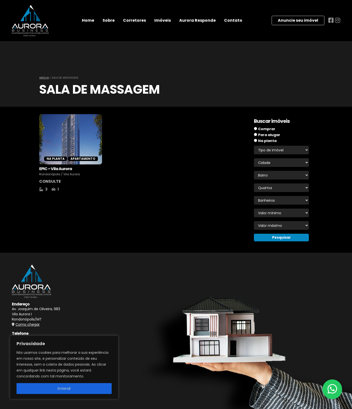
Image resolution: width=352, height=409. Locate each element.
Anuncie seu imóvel (298, 20)
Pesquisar (281, 237)
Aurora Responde (197, 20)
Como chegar (28, 324)
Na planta (267, 140)
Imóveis (162, 20)
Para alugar (269, 134)
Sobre (109, 20)
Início (44, 78)
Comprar (266, 128)
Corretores (134, 20)
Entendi (64, 388)
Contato (233, 20)
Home (88, 20)
